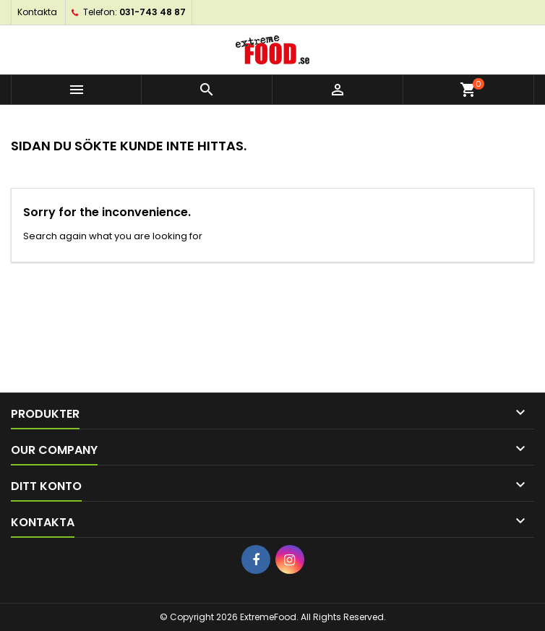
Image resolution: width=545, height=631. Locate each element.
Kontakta (37, 12)
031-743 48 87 (152, 12)
